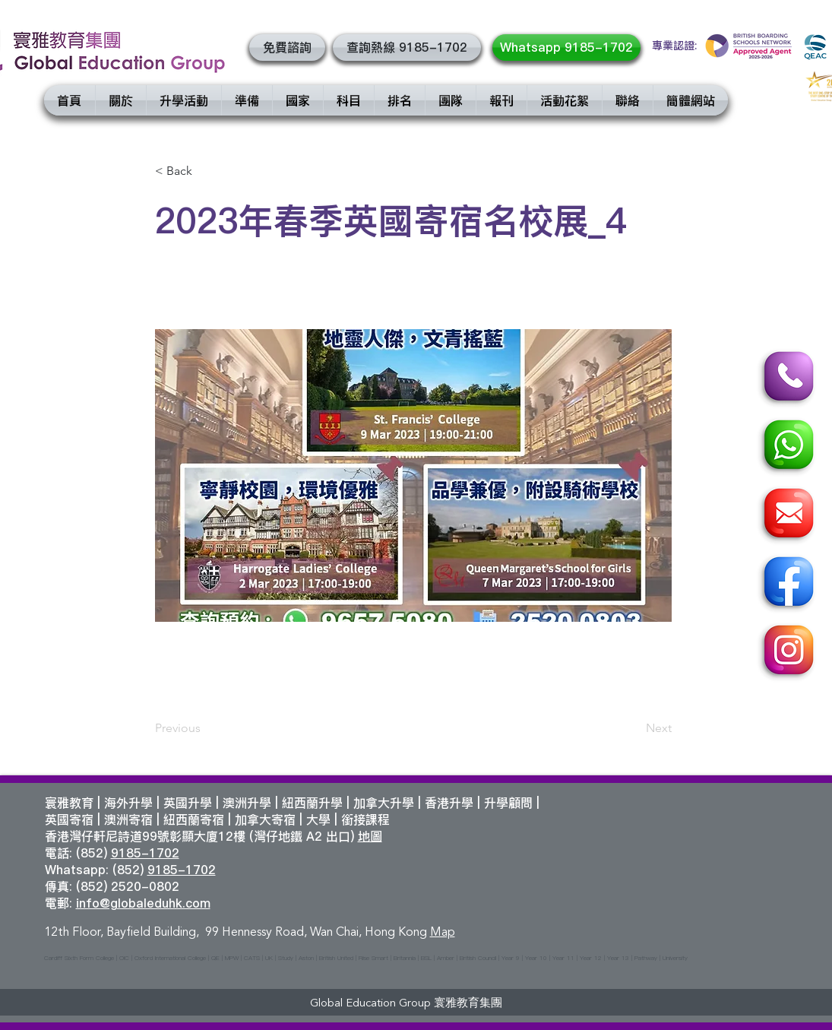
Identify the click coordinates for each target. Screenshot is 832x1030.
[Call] (786, 378)
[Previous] (205, 728)
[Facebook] (786, 583)
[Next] (634, 728)
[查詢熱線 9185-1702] (407, 47)
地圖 (370, 836)
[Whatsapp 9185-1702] (566, 47)
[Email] (786, 515)
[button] (287, 47)
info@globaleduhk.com (143, 903)
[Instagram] (786, 652)
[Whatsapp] (786, 447)
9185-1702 (145, 853)
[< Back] (205, 171)
